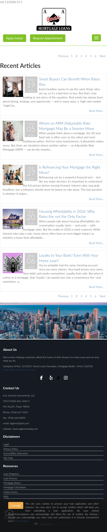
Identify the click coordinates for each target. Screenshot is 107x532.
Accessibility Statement (15, 453)
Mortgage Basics (12, 482)
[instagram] (65, 378)
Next (102, 56)
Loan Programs (11, 473)
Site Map (8, 457)
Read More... (96, 110)
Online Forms (10, 492)
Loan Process (10, 478)
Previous (63, 56)
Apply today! (14, 38)
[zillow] (58, 378)
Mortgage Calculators (14, 487)
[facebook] (41, 378)
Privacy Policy (10, 448)
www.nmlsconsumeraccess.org (19, 369)
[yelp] (51, 378)
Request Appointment (47, 38)
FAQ (5, 496)
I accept (16, 505)
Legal (6, 444)
